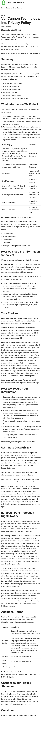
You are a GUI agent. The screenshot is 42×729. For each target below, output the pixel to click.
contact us (32, 715)
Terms (14, 140)
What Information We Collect (13, 429)
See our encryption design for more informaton (18, 442)
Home (3, 15)
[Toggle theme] (24, 2)
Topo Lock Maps (11, 2)
